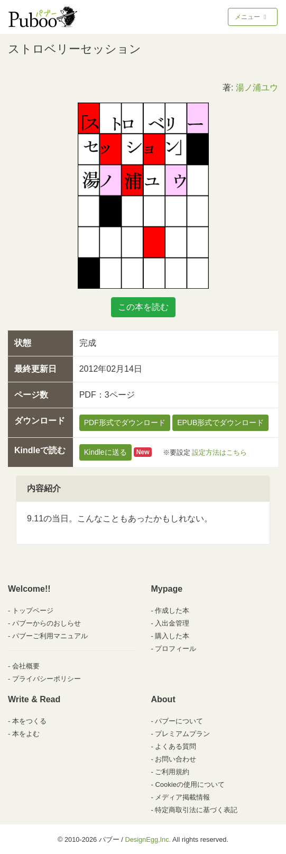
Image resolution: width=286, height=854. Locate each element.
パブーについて (179, 721)
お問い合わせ (175, 759)
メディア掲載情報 (182, 797)
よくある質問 (175, 746)
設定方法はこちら (219, 452)
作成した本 (172, 610)
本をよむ (26, 734)
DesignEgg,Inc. (148, 839)
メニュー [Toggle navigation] (251, 17)
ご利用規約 (172, 772)
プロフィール (175, 649)
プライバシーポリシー (46, 679)
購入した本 (172, 636)
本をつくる (29, 721)
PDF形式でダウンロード (124, 422)
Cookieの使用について (189, 784)
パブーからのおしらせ (46, 623)
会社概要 (26, 666)
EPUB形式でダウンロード (220, 422)
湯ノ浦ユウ (257, 87)
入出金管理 (172, 623)
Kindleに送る (105, 452)
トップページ (32, 610)
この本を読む (143, 306)
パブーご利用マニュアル (50, 636)
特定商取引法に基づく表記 (196, 810)
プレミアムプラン (182, 734)
